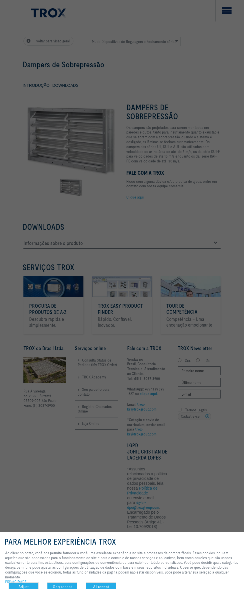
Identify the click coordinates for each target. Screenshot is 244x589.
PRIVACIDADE (16, 582)
